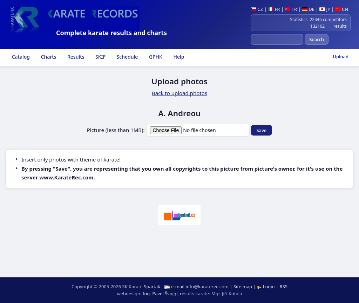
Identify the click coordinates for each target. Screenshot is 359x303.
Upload (340, 56)
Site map (242, 286)
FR (274, 9)
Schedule (126, 56)
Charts (48, 56)
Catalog (20, 56)
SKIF (100, 56)
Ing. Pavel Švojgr (160, 293)
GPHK (155, 56)
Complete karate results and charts (111, 32)
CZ (257, 9)
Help (178, 56)
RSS (283, 286)
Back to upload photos (179, 93)
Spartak (152, 286)
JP (324, 9)
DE (308, 9)
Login (266, 286)
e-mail (177, 286)
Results (75, 56)
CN (341, 9)
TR (291, 9)
